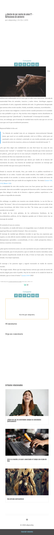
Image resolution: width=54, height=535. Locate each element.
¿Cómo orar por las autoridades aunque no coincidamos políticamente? (24, 420)
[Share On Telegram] (28, 64)
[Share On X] (20, 64)
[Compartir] (16, 64)
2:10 (1, 183)
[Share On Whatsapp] (24, 64)
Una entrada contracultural (15, 499)
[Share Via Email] (33, 64)
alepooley (12, 20)
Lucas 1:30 (48, 180)
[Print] (37, 64)
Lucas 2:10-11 (26, 275)
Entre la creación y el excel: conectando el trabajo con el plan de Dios (27, 460)
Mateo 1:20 (7, 183)
